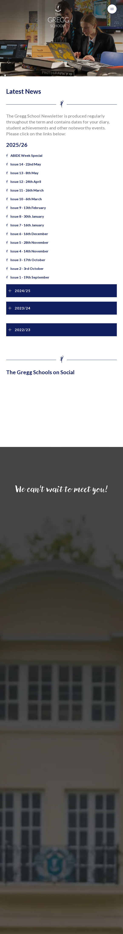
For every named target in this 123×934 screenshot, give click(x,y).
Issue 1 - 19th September (30, 277)
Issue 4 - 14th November (29, 251)
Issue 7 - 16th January (27, 225)
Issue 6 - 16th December (29, 234)
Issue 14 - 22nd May (25, 164)
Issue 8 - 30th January (27, 216)
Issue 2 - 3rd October (27, 268)
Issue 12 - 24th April (25, 181)
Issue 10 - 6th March (26, 199)
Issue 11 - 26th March (27, 190)
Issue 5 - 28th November (29, 242)
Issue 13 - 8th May (24, 173)
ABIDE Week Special (26, 155)
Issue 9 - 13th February (28, 208)
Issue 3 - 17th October (27, 260)
